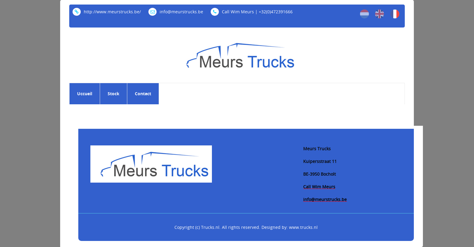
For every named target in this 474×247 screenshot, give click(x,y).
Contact (143, 93)
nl (364, 13)
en (379, 13)
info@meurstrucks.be (175, 12)
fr (394, 13)
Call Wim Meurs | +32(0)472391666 (252, 12)
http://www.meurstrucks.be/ (107, 12)
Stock (113, 93)
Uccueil (84, 93)
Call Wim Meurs (319, 187)
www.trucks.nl (303, 227)
